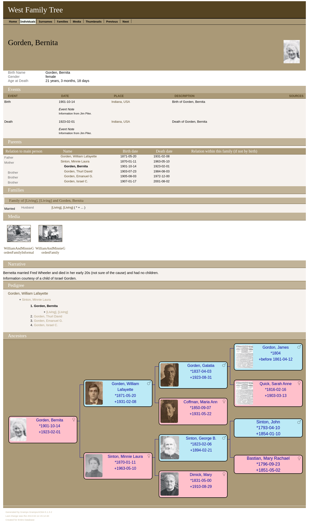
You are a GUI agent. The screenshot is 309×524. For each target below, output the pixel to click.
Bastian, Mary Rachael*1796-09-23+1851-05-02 (268, 464)
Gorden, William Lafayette (79, 156)
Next (125, 21)
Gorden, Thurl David (78, 171)
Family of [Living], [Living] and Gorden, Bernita (46, 200)
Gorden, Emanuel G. (78, 176)
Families (62, 21)
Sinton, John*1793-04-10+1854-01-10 (268, 427)
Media (77, 21)
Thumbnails (94, 21)
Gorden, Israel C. (76, 181)
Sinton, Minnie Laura (75, 161)
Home (13, 21)
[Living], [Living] (62, 207)
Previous (112, 21)
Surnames (45, 21)
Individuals (27, 21)
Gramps (24, 512)
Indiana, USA (120, 102)
